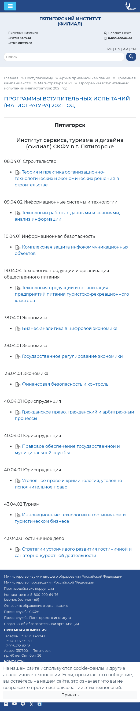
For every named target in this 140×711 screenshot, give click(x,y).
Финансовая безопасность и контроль (65, 384)
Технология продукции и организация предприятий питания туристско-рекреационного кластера (72, 294)
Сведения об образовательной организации (41, 624)
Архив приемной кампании (84, 78)
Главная (11, 78)
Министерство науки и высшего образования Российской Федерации (63, 576)
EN (117, 49)
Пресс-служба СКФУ (21, 612)
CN (133, 49)
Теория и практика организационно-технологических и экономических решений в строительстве (67, 178)
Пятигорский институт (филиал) (70, 21)
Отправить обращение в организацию (36, 606)
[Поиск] (64, 57)
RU (110, 49)
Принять (70, 695)
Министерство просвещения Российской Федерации (49, 582)
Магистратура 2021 (55, 83)
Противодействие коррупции (29, 588)
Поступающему (39, 78)
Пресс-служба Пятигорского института (37, 618)
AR (125, 49)
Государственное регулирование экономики (72, 356)
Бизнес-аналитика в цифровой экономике (69, 328)
